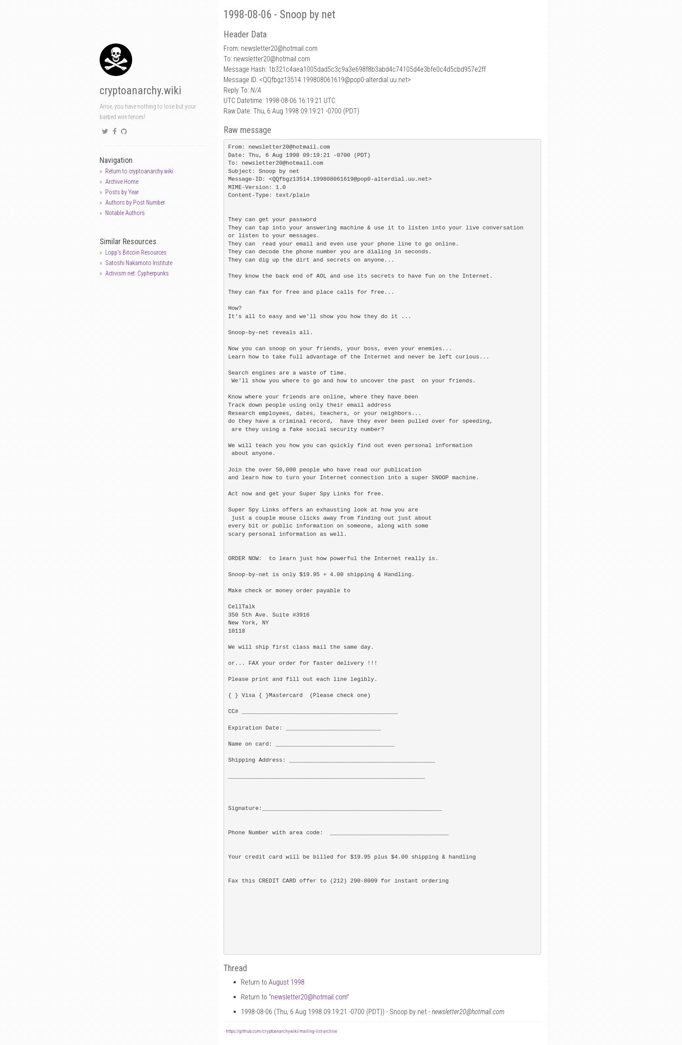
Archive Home (121, 181)
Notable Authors (125, 212)
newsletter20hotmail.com (309, 997)
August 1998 (286, 982)
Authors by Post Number (135, 202)
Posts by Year (122, 192)
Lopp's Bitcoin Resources (136, 252)
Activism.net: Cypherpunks (137, 273)
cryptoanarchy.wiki (140, 90)
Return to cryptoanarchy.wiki (139, 171)
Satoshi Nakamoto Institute (138, 262)
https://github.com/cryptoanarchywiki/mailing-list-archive (281, 1031)
